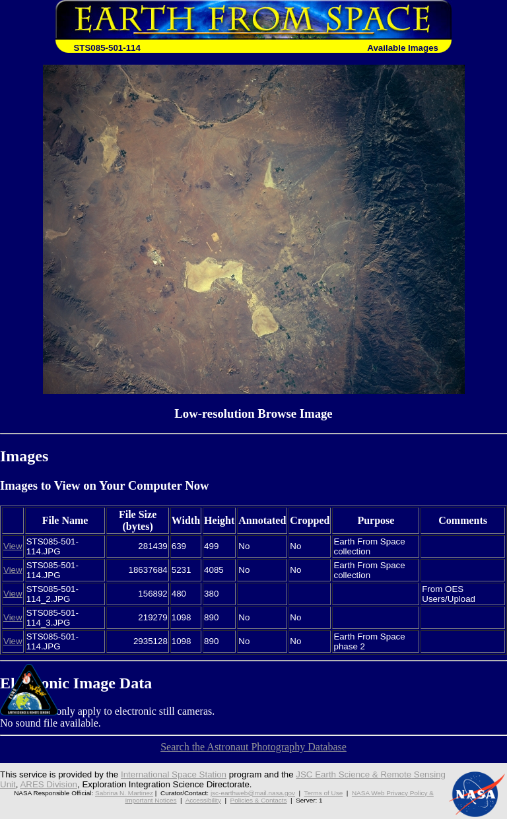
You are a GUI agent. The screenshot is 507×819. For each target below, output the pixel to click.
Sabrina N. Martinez (124, 793)
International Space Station (173, 774)
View (12, 546)
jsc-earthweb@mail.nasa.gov (253, 793)
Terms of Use (323, 793)
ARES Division (48, 784)
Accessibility (203, 800)
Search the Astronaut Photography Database (253, 746)
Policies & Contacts (258, 800)
